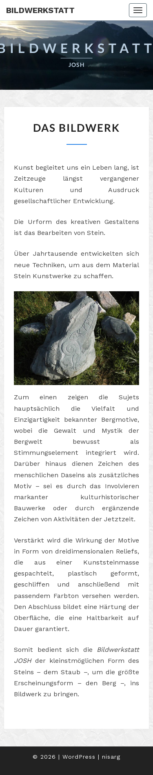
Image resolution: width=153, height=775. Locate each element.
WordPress (78, 756)
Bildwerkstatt (40, 10)
